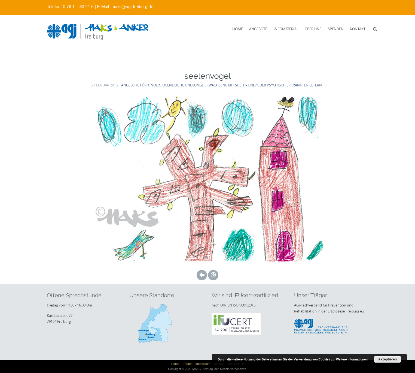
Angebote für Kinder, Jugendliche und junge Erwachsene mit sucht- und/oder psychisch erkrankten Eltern (221, 85)
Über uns (313, 28)
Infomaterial (286, 28)
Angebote (258, 28)
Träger (187, 363)
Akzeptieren (387, 359)
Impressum (203, 363)
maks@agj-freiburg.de (132, 6)
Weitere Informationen (352, 359)
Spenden (336, 28)
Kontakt (357, 28)
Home (237, 28)
